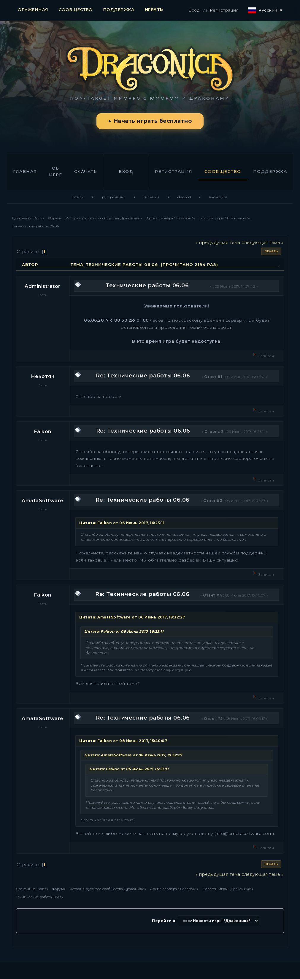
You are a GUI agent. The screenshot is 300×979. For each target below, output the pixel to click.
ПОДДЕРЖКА (118, 9)
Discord (184, 197)
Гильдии (151, 197)
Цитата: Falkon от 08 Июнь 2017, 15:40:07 (123, 741)
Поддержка (270, 171)
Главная (25, 171)
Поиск (78, 197)
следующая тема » (262, 242)
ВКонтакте (218, 197)
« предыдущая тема (218, 242)
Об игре (55, 171)
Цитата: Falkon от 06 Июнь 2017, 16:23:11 (121, 523)
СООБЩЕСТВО (76, 9)
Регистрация (224, 10)
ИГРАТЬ (154, 9)
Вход (193, 10)
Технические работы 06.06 (147, 285)
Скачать (85, 171)
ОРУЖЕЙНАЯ (33, 9)
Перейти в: (164, 921)
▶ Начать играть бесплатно (150, 121)
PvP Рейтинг (114, 197)
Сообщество (222, 171)
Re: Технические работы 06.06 (143, 375)
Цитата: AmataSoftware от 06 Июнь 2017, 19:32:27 (132, 617)
